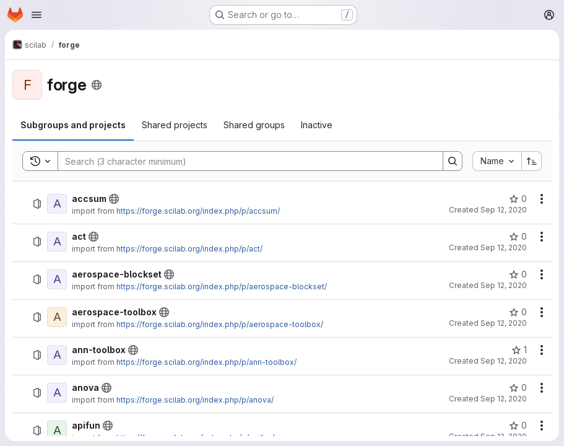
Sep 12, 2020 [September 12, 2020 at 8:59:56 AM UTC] (503, 323)
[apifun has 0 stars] (518, 426)
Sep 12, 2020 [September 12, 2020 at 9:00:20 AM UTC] (503, 247)
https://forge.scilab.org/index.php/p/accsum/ (198, 211)
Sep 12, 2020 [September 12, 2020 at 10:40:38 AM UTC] (503, 398)
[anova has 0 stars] (518, 388)
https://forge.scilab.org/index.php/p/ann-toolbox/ (206, 362)
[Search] (244, 161)
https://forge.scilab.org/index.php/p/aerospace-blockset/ (221, 286)
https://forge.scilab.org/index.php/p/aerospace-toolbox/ (219, 324)
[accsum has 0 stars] (518, 199)
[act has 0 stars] (518, 237)
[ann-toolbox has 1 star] (519, 350)
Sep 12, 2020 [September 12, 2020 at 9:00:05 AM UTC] (503, 360)
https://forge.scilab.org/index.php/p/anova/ (195, 399)
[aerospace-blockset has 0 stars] (518, 274)
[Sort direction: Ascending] (532, 161)
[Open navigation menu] (36, 15)
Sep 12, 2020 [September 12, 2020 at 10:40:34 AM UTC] (503, 209)
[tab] (73, 125)
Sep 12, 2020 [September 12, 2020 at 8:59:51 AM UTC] (503, 285)
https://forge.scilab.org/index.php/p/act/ (189, 248)
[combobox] (496, 161)
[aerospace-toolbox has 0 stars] (518, 312)
